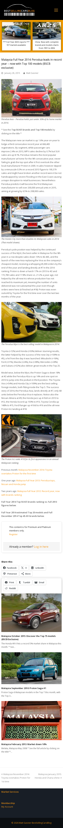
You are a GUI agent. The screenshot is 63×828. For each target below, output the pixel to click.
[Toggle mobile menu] (56, 10)
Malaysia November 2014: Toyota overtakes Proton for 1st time (15, 778)
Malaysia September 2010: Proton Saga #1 (23, 688)
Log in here (41, 547)
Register (13, 534)
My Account (7, 806)
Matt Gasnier (32, 73)
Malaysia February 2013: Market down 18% (24, 744)
